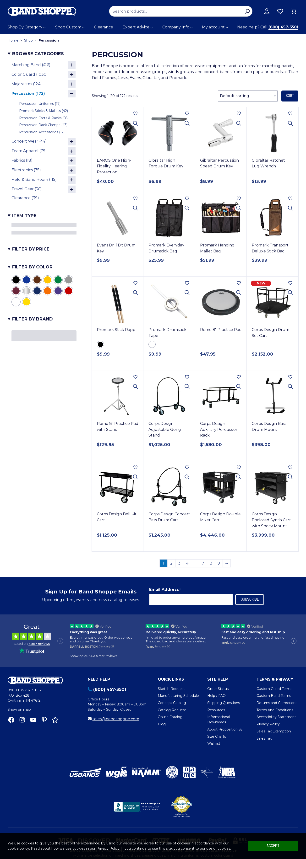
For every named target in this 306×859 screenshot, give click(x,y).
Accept (273, 845)
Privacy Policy (108, 848)
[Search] (247, 11)
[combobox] (248, 96)
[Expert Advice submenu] (151, 27)
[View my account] (267, 11)
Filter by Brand (32, 319)
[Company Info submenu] (191, 27)
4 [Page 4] (187, 540)
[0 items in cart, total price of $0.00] (293, 11)
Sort (290, 95)
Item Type (24, 215)
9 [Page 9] (219, 540)
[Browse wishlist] (280, 11)
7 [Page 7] (203, 540)
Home (13, 40)
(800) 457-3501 (283, 27)
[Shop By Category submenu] (44, 27)
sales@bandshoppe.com (116, 696)
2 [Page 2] (171, 540)
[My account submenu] (227, 27)
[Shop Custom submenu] (83, 27)
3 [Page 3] (179, 540)
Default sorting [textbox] (234, 96)
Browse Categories (38, 53)
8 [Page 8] (211, 540)
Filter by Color (32, 267)
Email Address (165, 566)
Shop (28, 40)
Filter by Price (30, 249)
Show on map (19, 686)
